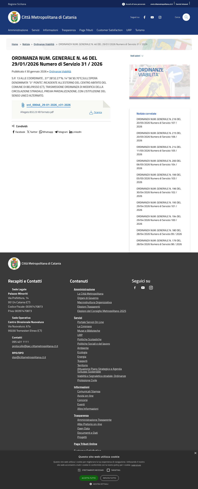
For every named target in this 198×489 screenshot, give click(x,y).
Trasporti (82, 361)
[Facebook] (143, 17)
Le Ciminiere (84, 326)
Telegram (61, 132)
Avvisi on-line (85, 395)
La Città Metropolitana (90, 293)
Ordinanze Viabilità (44, 44)
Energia (81, 356)
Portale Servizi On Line (90, 322)
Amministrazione (84, 289)
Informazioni (81, 387)
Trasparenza (81, 415)
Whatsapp (46, 132)
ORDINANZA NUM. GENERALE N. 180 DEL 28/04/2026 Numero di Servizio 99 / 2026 (159, 232)
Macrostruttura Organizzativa (94, 302)
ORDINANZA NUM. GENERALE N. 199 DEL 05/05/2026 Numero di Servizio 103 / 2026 (159, 178)
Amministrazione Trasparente (94, 419)
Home (15, 44)
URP (80, 335)
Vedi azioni (137, 56)
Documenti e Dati (87, 432)
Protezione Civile (87, 380)
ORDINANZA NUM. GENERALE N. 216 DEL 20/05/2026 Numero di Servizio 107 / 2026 (159, 122)
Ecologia (82, 352)
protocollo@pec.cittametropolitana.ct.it (35, 346)
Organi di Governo (88, 298)
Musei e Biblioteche (88, 330)
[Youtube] (151, 17)
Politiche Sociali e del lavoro (93, 343)
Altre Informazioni (87, 408)
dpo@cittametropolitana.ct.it (29, 357)
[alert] (99, 470)
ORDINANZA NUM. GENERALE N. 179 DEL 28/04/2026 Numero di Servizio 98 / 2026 (159, 242)
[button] (93, 470)
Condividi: (20, 126)
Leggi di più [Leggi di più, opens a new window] (136, 465)
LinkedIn (75, 132)
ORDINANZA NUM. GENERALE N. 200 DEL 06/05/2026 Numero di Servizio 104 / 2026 (159, 164)
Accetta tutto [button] (89, 478)
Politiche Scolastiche (89, 339)
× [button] (195, 453)
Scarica (95, 112)
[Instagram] (159, 17)
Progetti (82, 437)
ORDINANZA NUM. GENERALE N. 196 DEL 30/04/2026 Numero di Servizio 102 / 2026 (159, 192)
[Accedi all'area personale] (133, 4)
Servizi (78, 318)
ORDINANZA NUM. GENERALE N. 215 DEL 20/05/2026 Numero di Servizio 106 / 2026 (159, 136)
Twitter (32, 132)
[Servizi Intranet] (182, 4)
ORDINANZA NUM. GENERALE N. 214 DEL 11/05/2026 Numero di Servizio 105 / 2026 (159, 150)
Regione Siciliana (17, 4)
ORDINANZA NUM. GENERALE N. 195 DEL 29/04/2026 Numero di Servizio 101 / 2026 (159, 206)
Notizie (26, 44)
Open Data (83, 428)
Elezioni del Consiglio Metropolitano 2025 (101, 311)
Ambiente (83, 348)
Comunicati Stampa (88, 391)
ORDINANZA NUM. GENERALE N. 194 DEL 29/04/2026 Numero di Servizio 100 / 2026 (159, 220)
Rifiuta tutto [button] (109, 478)
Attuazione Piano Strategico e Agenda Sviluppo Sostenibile (99, 370)
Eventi (81, 404)
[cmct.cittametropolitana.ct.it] (162, 4)
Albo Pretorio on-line (89, 424)
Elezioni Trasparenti (88, 306)
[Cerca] (186, 17)
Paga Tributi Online (85, 444)
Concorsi (82, 400)
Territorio (82, 365)
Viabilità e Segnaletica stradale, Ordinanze (101, 376)
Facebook (18, 132)
